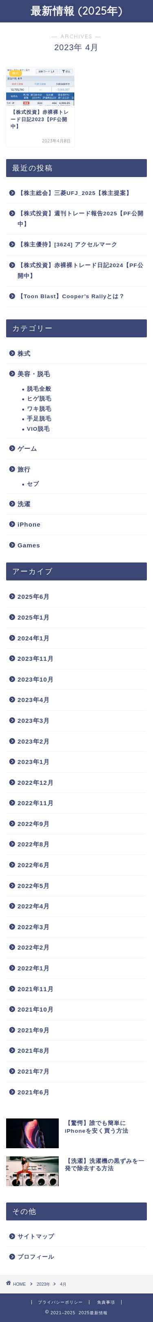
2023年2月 (34, 741)
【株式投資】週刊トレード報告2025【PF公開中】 (81, 218)
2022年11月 (36, 802)
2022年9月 (34, 823)
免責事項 (106, 1302)
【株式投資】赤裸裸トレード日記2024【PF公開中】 (81, 270)
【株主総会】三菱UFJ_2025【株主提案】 (75, 193)
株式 (24, 353)
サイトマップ (36, 1236)
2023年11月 (36, 658)
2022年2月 (34, 947)
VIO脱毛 (38, 429)
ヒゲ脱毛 (39, 399)
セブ (33, 484)
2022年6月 (34, 864)
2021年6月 (34, 1092)
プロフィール (36, 1257)
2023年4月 (34, 699)
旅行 (24, 469)
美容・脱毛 (34, 373)
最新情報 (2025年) (76, 10)
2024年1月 (34, 638)
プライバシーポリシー (60, 1302)
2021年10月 (36, 1009)
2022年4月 (34, 906)
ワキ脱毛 (39, 409)
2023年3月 (34, 720)
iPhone (29, 524)
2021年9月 (34, 1030)
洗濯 (24, 503)
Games (29, 545)
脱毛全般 (39, 389)
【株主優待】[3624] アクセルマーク (68, 244)
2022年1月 (34, 968)
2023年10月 (36, 679)
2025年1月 (34, 617)
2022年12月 (36, 782)
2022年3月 (34, 926)
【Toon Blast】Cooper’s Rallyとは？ (71, 296)
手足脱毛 (39, 419)
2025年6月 (34, 596)
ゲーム (27, 448)
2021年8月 (34, 1050)
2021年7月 (34, 1071)
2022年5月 (34, 885)
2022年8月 (34, 844)
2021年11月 (36, 988)
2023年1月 (34, 761)
